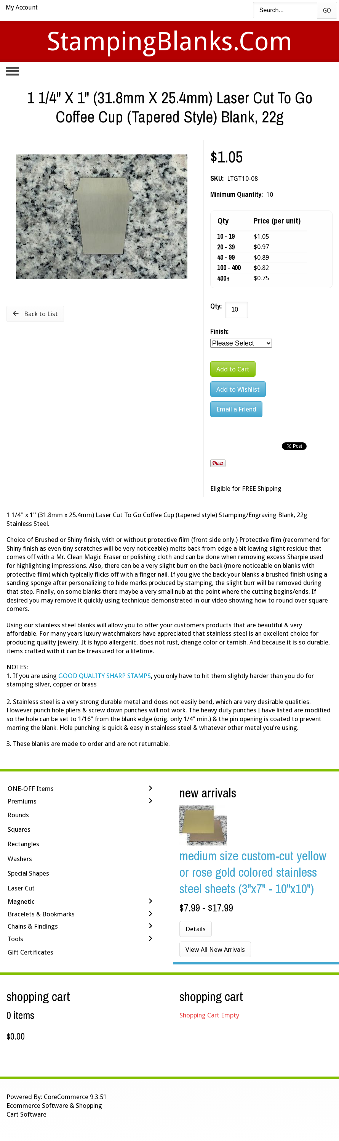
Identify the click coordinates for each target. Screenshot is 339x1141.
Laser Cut (21, 888)
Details (195, 929)
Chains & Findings (33, 926)
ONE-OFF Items (31, 788)
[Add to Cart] (233, 369)
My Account (22, 7)
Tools (15, 939)
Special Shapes (28, 873)
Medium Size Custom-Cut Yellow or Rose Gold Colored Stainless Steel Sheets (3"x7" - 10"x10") (252, 872)
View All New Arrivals (215, 949)
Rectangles (23, 844)
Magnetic (21, 901)
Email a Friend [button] (236, 409)
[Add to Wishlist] (238, 389)
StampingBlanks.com (169, 41)
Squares (19, 829)
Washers (20, 859)
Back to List (41, 314)
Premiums (22, 801)
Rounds (18, 815)
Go (327, 10)
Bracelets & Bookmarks (41, 914)
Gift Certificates (30, 952)
